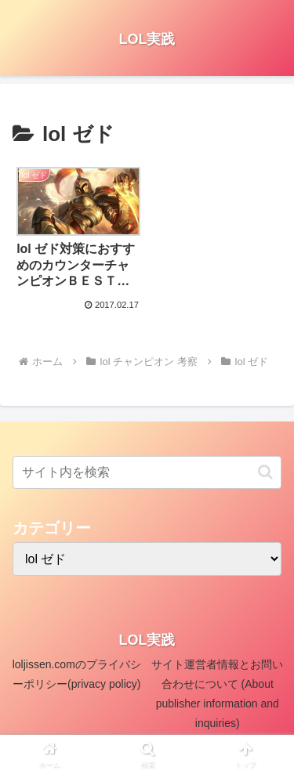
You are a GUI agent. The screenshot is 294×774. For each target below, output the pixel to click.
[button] (265, 472)
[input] (147, 472)
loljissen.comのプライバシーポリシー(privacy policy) (77, 674)
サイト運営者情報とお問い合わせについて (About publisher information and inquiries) (217, 694)
